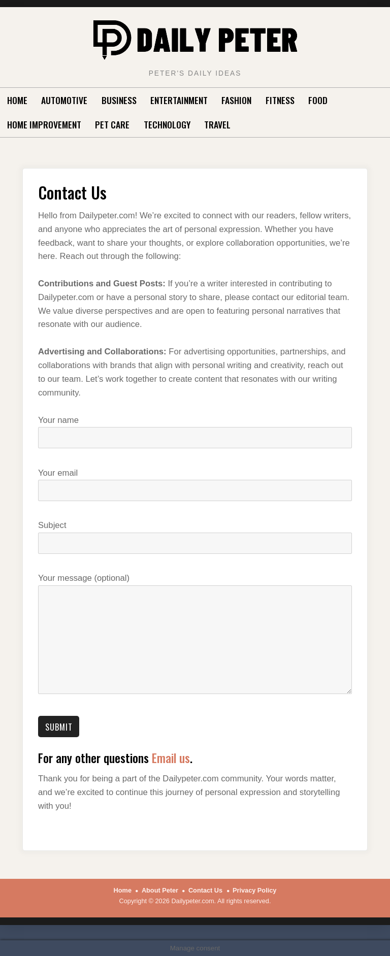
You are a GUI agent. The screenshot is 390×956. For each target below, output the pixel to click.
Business (119, 100)
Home (17, 100)
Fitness (280, 100)
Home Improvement (44, 124)
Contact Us (205, 890)
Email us (171, 758)
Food (318, 100)
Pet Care (112, 124)
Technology (167, 124)
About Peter (160, 890)
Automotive (64, 100)
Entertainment (179, 100)
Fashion (236, 100)
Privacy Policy (254, 890)
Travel (217, 124)
